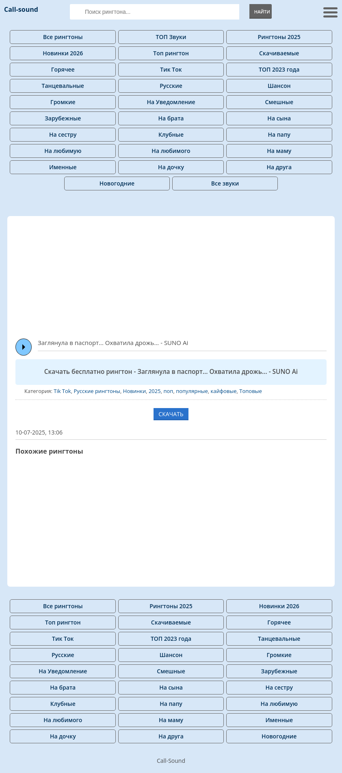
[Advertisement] (178, 273)
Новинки (134, 391)
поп (168, 391)
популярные (192, 391)
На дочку (171, 167)
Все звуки (225, 183)
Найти (262, 12)
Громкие (62, 102)
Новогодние (117, 183)
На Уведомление (171, 102)
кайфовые (223, 391)
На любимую (62, 151)
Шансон (279, 86)
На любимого (171, 151)
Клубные (171, 134)
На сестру (63, 134)
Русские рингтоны (97, 391)
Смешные (279, 102)
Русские (171, 86)
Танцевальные (63, 86)
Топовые (250, 391)
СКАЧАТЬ (170, 414)
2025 (155, 391)
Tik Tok (62, 391)
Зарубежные (63, 118)
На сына (279, 118)
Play (23, 347)
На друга (279, 167)
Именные (63, 167)
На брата (171, 118)
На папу (279, 134)
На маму (279, 151)
